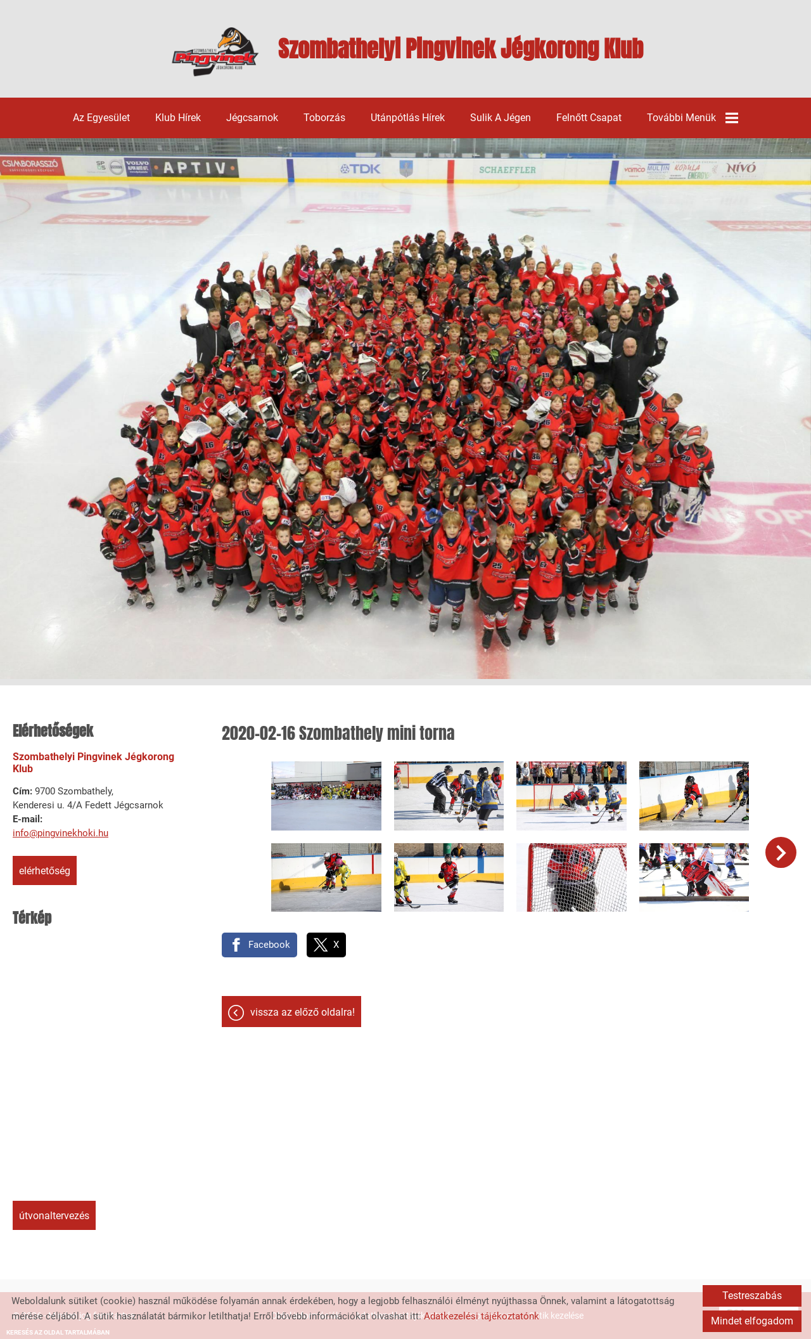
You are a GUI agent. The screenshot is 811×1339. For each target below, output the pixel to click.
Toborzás (324, 118)
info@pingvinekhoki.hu (60, 833)
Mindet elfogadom (752, 1321)
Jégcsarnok (252, 118)
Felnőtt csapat (589, 118)
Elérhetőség (44, 871)
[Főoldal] (215, 52)
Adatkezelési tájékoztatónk (481, 1316)
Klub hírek (178, 118)
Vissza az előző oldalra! (302, 1012)
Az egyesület (101, 118)
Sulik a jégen (500, 118)
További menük (692, 118)
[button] (780, 852)
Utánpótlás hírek (408, 118)
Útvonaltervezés (54, 1216)
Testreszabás (752, 1296)
